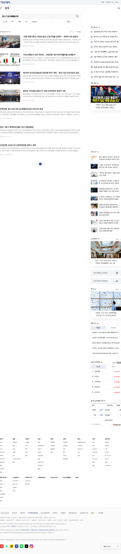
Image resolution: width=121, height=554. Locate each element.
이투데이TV (28, 477)
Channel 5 (54, 477)
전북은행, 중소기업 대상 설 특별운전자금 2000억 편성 (21, 109)
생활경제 (52, 449)
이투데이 (13, 526)
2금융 (14, 452)
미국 (64, 449)
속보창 (102, 2)
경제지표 (52, 445)
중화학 (39, 452)
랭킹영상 (27, 484)
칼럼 (106, 462)
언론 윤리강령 (25, 530)
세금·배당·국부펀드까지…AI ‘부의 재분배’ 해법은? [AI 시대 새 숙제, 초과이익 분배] (109, 191)
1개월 (19, 21)
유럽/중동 (65, 459)
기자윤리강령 (33, 530)
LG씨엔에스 (97, 382)
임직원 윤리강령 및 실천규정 (46, 530)
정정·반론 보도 (73, 513)
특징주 (98, 328)
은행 (14, 445)
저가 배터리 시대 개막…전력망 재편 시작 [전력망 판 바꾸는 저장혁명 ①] (109, 183)
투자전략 (113, 328)
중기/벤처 (40, 465)
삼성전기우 (97, 387)
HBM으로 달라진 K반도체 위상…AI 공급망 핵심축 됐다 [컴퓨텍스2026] (109, 207)
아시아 (64, 455)
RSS (117, 2)
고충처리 (55, 513)
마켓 (1, 439)
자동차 (39, 449)
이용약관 (22, 513)
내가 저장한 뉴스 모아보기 (106, 273)
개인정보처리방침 (33, 513)
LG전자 (96, 376)
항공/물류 (40, 455)
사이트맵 (100, 513)
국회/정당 (80, 445)
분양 (26, 452)
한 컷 (14, 491)
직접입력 (34, 22)
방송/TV (2, 484)
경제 (51, 439)
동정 (93, 462)
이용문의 (63, 513)
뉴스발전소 (16, 477)
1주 (12, 21)
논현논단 (107, 442)
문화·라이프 (3, 477)
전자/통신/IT (41, 445)
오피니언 (107, 439)
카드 (14, 455)
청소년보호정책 (45, 513)
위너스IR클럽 (66, 477)
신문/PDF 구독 (109, 2)
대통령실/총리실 (82, 442)
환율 (1, 465)
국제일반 (65, 445)
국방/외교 (80, 449)
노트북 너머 (108, 465)
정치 (79, 439)
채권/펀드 (2, 462)
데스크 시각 (108, 455)
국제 (64, 439)
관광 (1, 481)
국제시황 (2, 469)
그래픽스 (15, 487)
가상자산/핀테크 (17, 459)
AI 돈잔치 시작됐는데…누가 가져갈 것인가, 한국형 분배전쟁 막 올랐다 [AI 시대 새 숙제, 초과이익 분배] (109, 199)
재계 (39, 442)
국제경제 (65, 442)
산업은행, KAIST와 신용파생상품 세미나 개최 (18, 145)
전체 (6, 21)
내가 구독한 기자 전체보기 (106, 281)
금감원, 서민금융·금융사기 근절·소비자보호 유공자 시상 (44, 91)
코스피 (98, 366)
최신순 (79, 31)
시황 (1, 445)
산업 (39, 439)
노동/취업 (94, 452)
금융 (14, 439)
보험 (14, 449)
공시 (1, 442)
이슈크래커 (15, 481)
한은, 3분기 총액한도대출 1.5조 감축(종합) (17, 127)
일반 (1, 472)
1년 (26, 21)
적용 (68, 22)
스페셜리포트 (41, 477)
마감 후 (106, 459)
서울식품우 (97, 371)
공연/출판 (2, 494)
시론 (106, 449)
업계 (26, 445)
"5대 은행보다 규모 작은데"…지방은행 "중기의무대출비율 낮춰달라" (49, 54)
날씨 (77, 477)
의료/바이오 (41, 462)
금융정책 (15, 442)
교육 (93, 445)
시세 (1, 449)
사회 (93, 439)
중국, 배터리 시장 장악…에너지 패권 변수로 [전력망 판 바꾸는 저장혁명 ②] (109, 159)
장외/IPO (2, 452)
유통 (39, 459)
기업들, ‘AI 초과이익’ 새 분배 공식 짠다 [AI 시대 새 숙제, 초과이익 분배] (109, 167)
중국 (64, 452)
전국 (93, 455)
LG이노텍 (97, 392)
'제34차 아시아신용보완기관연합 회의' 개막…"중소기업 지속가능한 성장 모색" (53, 73)
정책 (26, 449)
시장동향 (27, 442)
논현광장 (107, 445)
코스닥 (113, 366)
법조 (93, 442)
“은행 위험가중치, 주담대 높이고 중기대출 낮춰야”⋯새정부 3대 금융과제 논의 (53, 36)
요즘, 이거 (15, 484)
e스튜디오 (27, 481)
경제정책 (52, 442)
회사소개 (14, 513)
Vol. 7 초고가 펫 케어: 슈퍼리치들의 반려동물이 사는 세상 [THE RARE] (106, 263)
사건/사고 (94, 449)
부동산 (27, 439)
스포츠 (1, 497)
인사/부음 (94, 459)
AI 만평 (107, 452)
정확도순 (72, 31)
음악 (1, 491)
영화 (1, 487)
